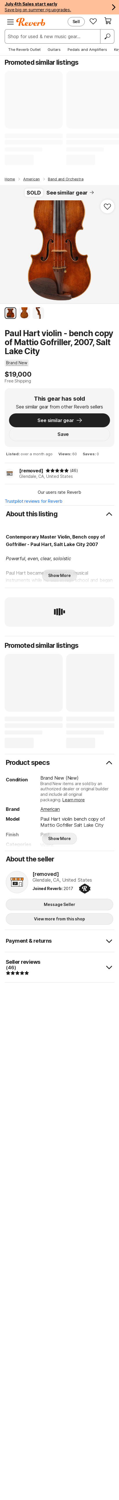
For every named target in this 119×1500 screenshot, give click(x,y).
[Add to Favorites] (107, 206)
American (50, 809)
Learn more (73, 799)
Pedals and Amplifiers (87, 49)
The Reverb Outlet (24, 49)
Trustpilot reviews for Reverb (33, 501)
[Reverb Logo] (30, 22)
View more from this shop (59, 918)
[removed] (31, 471)
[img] (57, 470)
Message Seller (59, 904)
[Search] (107, 36)
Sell (76, 21)
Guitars (54, 49)
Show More (59, 575)
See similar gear (70, 193)
